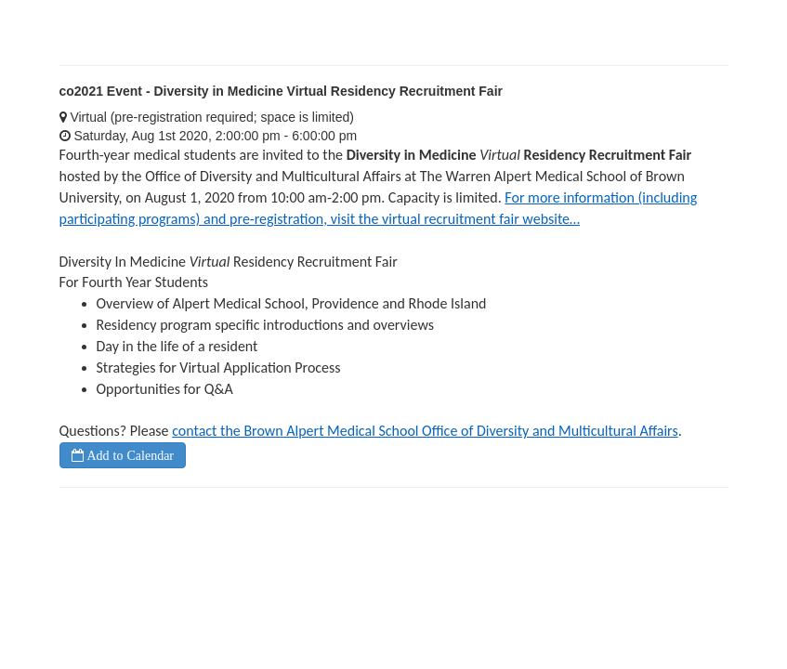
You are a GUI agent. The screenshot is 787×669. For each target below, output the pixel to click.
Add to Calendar (129, 455)
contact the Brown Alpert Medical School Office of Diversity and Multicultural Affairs (425, 430)
